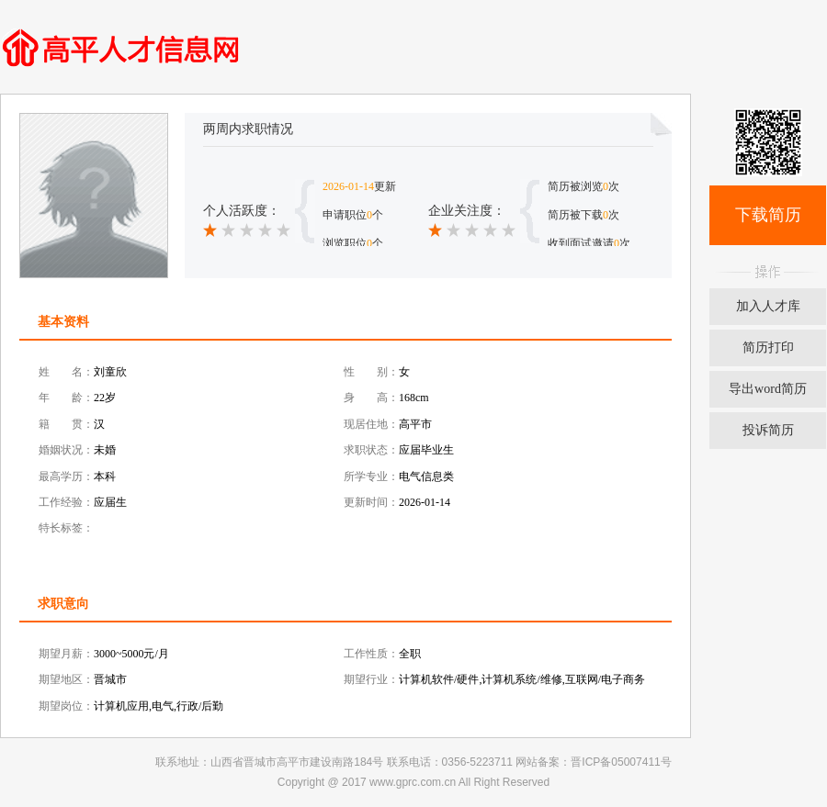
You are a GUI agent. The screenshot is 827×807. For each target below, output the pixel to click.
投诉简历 (768, 430)
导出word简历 (768, 389)
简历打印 (768, 347)
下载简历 (768, 215)
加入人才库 (768, 306)
